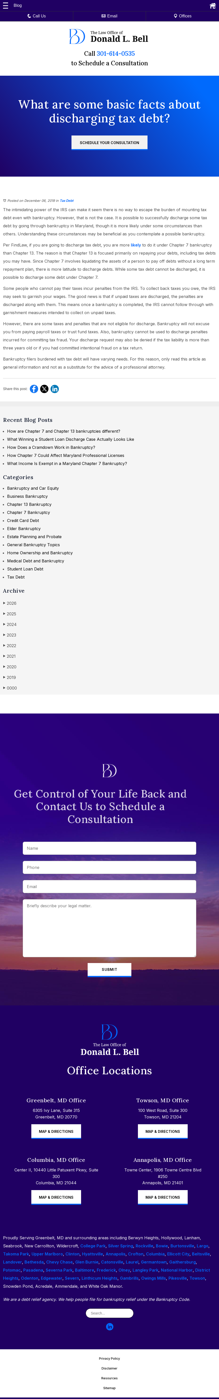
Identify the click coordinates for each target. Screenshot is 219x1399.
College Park (93, 1247)
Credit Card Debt (23, 520)
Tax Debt (67, 201)
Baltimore (84, 1271)
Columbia (155, 1255)
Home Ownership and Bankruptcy (40, 552)
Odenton (29, 1279)
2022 (9, 645)
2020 (9, 666)
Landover (12, 1263)
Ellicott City (178, 1255)
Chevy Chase (59, 1263)
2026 (9, 603)
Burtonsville (182, 1247)
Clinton (72, 1255)
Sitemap (109, 1389)
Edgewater (51, 1279)
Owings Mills (153, 1279)
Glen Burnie (87, 1263)
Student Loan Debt (25, 568)
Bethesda (34, 1263)
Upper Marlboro (47, 1255)
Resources (109, 1380)
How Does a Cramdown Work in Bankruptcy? (51, 447)
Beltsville (201, 1255)
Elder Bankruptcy (24, 528)
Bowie (162, 1247)
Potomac (12, 1271)
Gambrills (129, 1279)
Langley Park (145, 1271)
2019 (9, 677)
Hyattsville (92, 1255)
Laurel (132, 1263)
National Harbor (177, 1271)
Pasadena (33, 1271)
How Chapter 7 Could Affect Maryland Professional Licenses (65, 455)
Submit (109, 970)
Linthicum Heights (99, 1279)
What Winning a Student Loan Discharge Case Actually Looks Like (70, 439)
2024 (10, 624)
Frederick (106, 1271)
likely (136, 245)
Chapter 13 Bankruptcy (29, 504)
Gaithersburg (182, 1263)
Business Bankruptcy (27, 496)
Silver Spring (120, 1247)
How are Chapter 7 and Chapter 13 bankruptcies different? (63, 431)
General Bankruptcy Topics (33, 544)
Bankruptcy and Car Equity (33, 488)
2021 (9, 656)
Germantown (154, 1263)
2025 (9, 613)
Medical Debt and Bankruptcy (35, 560)
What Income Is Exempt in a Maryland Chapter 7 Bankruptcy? (67, 463)
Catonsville (112, 1263)
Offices (183, 16)
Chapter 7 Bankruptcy (28, 512)
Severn (72, 1279)
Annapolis (116, 1255)
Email (109, 16)
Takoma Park (16, 1255)
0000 (10, 688)
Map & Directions (56, 1133)
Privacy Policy (109, 1360)
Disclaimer (109, 1370)
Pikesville (177, 1279)
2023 (9, 635)
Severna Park (59, 1271)
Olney (124, 1271)
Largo (202, 1247)
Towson (197, 1279)
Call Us (36, 16)
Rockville (144, 1247)
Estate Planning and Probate (34, 536)
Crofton (135, 1255)
